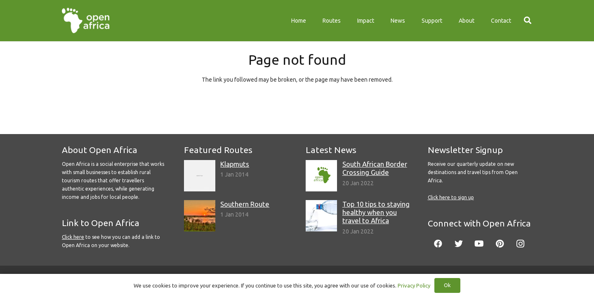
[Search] (527, 20)
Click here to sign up (451, 197)
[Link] (85, 20)
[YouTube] (479, 243)
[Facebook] (438, 243)
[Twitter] (458, 243)
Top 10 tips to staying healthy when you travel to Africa (376, 212)
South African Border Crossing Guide (374, 168)
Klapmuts (234, 164)
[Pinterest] (500, 243)
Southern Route (244, 204)
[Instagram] (520, 243)
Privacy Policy (414, 285)
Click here (73, 237)
